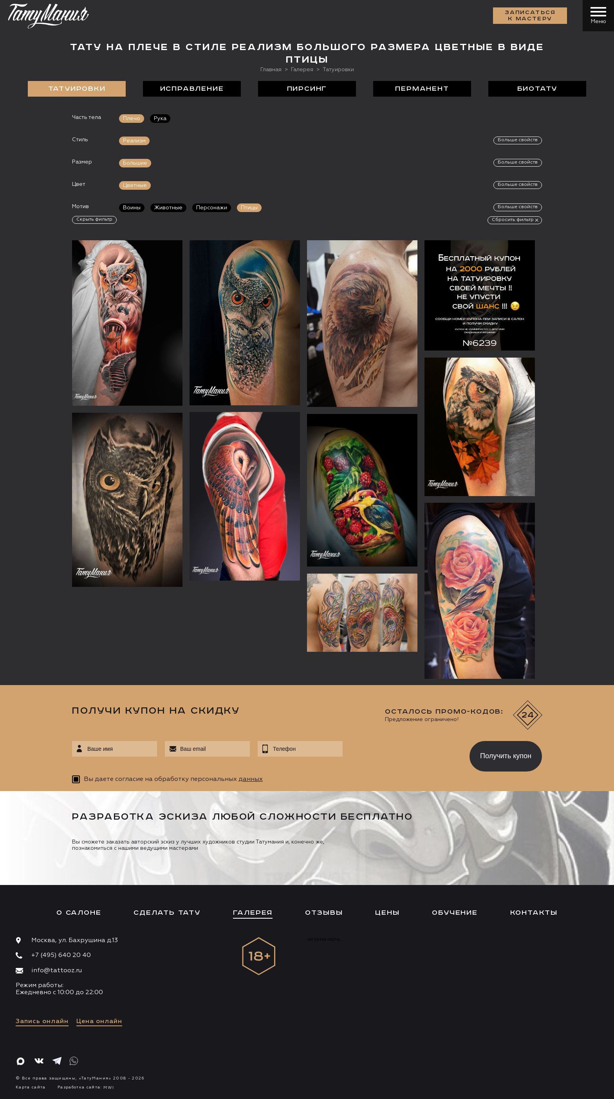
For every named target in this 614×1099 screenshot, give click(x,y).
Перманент (422, 89)
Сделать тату (167, 913)
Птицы (249, 207)
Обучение (454, 913)
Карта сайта (31, 1087)
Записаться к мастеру (530, 15)
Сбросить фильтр (513, 220)
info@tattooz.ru (56, 971)
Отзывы (324, 913)
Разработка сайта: (86, 1087)
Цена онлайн (99, 1021)
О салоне (78, 913)
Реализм (134, 141)
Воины (132, 207)
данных (250, 779)
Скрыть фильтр (94, 219)
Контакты (534, 913)
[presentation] (400, 754)
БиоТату (537, 89)
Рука (160, 118)
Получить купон (505, 756)
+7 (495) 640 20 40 (61, 955)
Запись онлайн (42, 1021)
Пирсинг (307, 89)
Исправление (192, 89)
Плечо (131, 118)
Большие (135, 163)
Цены (387, 913)
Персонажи (211, 207)
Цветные (135, 185)
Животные (168, 207)
